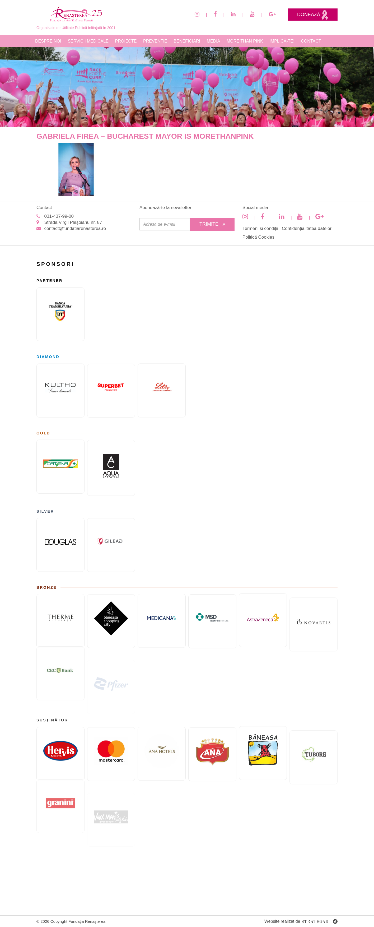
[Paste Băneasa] (263, 747)
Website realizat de (301, 922)
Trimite (212, 224)
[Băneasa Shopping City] (111, 623)
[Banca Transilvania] (60, 313)
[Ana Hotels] (162, 752)
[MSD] (212, 625)
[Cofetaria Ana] (212, 757)
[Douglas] (60, 544)
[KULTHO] (60, 389)
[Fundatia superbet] (111, 392)
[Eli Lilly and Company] (162, 389)
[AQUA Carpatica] (111, 470)
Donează (312, 15)
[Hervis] (60, 753)
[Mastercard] (111, 756)
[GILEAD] (111, 547)
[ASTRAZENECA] (263, 614)
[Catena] (60, 465)
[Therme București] (60, 620)
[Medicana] (162, 619)
